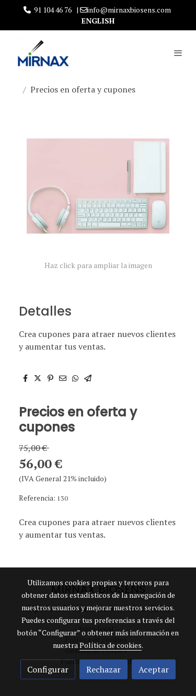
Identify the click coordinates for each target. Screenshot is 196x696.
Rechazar (103, 669)
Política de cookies (110, 645)
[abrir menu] (178, 52)
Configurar (47, 669)
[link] (41, 52)
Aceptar (154, 669)
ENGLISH (98, 21)
